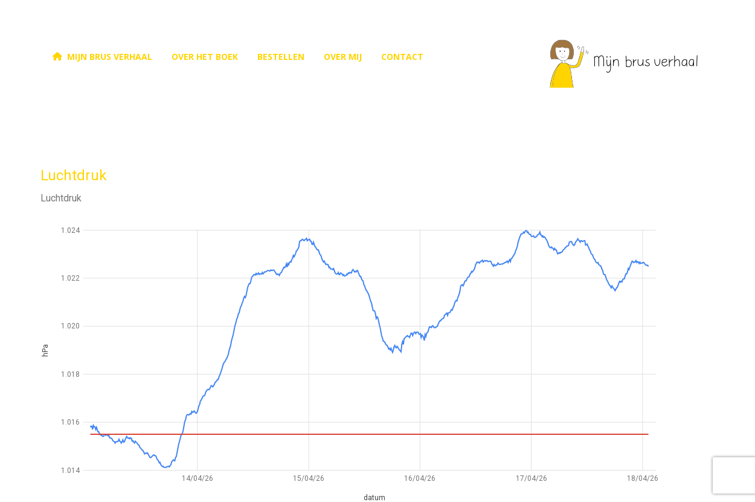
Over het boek (205, 56)
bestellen (280, 56)
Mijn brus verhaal (101, 56)
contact (402, 56)
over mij (343, 56)
